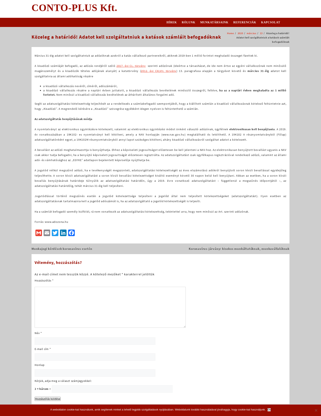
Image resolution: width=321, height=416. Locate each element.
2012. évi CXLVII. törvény (158, 71)
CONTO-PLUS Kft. (74, 7)
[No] (316, 410)
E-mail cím (43, 349)
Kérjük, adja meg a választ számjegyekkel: (63, 381)
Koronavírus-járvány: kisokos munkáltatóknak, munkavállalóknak (239, 249)
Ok (269, 409)
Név (38, 333)
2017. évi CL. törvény (131, 66)
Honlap (40, 365)
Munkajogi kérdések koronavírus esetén (62, 249)
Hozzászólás (44, 280)
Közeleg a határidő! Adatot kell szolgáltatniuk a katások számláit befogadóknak (126, 37)
